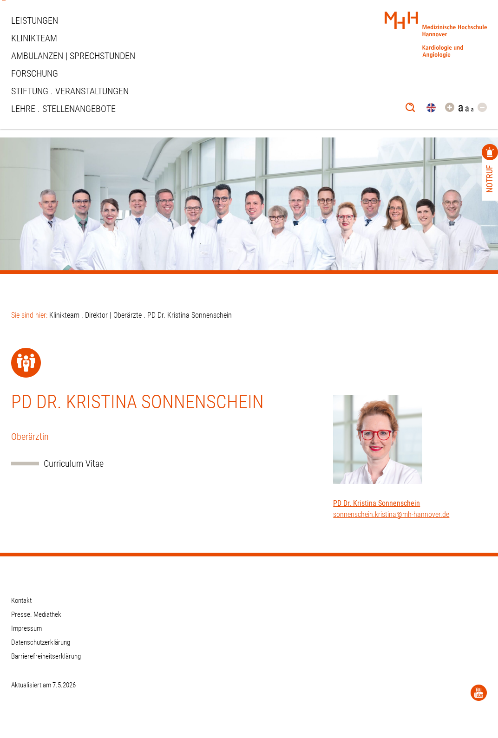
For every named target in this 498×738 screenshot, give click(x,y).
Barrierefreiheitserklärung (46, 656)
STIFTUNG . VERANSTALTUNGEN (70, 91)
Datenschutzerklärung (40, 642)
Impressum (26, 628)
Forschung (34, 73)
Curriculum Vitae (74, 463)
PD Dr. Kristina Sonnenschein (376, 503)
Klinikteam (34, 38)
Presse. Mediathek (36, 614)
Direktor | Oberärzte (113, 315)
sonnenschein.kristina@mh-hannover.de (391, 514)
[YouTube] (479, 693)
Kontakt (21, 600)
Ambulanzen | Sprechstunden (73, 55)
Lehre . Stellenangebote (63, 108)
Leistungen (34, 20)
